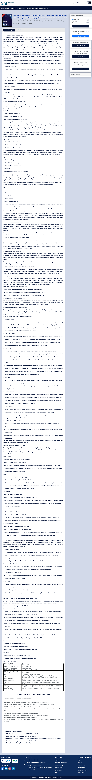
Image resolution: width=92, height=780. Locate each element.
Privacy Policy (81, 767)
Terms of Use (81, 765)
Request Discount (81, 56)
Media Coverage (59, 765)
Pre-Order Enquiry (81, 45)
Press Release (58, 770)
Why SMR (57, 760)
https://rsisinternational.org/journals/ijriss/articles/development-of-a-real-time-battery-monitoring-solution (33, 738)
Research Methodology (61, 762)
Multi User (76, 21)
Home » (3, 8)
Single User (76, 19)
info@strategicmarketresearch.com (36, 762)
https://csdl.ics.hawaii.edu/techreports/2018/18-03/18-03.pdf (22, 733)
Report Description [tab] (9, 30)
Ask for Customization (81, 68)
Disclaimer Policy (82, 770)
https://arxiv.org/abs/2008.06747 (14, 731)
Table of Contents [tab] (21, 30)
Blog (56, 772)
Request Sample (81, 36)
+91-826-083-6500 (34, 760)
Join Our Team (58, 767)
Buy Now (81, 26)
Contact (80, 762)
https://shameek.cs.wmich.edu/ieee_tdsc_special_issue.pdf (21, 736)
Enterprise (76, 23)
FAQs (79, 760)
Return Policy (81, 772)
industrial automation (41, 132)
